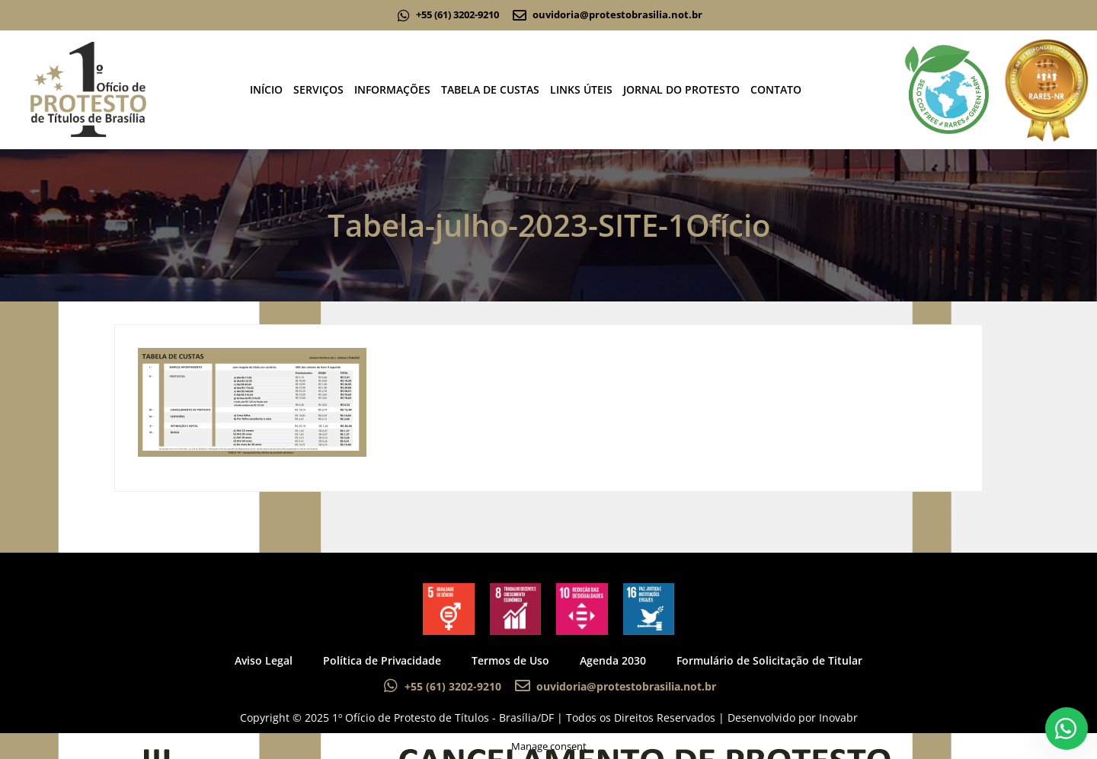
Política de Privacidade (382, 660)
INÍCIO (266, 89)
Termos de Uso (510, 660)
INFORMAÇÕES (392, 89)
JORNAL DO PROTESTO (681, 89)
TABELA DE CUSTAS (490, 89)
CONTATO (775, 89)
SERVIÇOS (318, 89)
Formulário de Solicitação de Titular (769, 660)
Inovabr (838, 717)
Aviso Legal (264, 660)
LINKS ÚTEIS (581, 89)
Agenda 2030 (613, 660)
